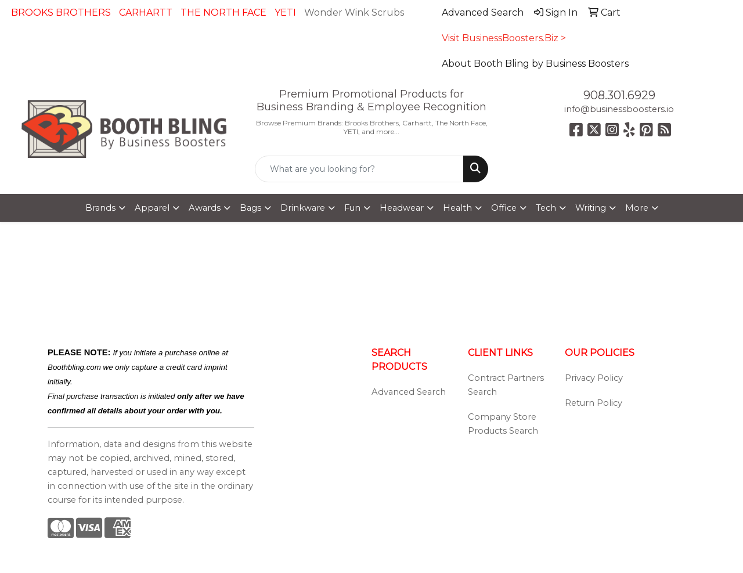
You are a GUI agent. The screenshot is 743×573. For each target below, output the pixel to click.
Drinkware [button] (302, 208)
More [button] (636, 208)
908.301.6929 (619, 95)
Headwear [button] (402, 208)
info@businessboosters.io (619, 109)
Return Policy (593, 403)
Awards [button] (205, 208)
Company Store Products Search (503, 424)
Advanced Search (409, 392)
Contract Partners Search (506, 385)
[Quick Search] (359, 169)
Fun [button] (352, 208)
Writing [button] (590, 208)
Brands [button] (100, 208)
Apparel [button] (152, 208)
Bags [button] (250, 208)
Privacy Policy (594, 378)
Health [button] (457, 208)
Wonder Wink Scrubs (354, 12)
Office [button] (504, 208)
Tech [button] (546, 208)
